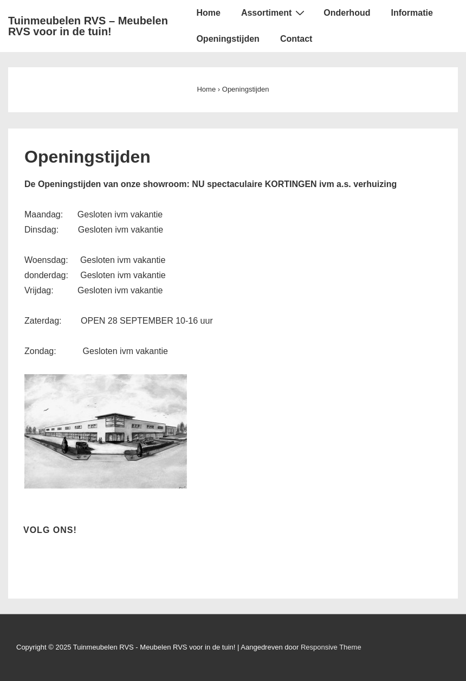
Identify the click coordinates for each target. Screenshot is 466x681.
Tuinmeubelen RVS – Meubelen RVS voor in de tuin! (88, 26)
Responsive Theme (331, 647)
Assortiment (274, 12)
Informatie (411, 12)
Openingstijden (227, 38)
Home (208, 12)
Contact (296, 38)
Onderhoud (346, 12)
